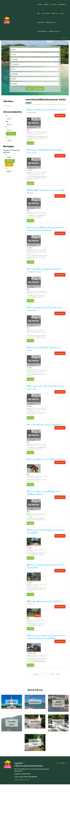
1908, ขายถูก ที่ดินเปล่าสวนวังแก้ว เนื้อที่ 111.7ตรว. (45, 601)
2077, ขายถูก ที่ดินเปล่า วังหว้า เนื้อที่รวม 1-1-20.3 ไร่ (46, 459)
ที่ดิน (28, 130)
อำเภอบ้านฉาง (35, 702)
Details (30, 143)
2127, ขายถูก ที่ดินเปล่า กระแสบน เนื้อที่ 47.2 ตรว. (45, 424)
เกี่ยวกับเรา (8, 106)
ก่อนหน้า (36, 674)
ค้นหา (30, 88)
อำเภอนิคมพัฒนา (12, 723)
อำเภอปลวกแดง (58, 703)
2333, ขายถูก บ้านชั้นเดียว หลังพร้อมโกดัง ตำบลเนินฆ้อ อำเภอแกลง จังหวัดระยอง (45, 228)
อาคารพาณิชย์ (31, 653)
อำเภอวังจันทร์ (35, 742)
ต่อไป (52, 674)
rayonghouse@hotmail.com (21, 780)
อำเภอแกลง (35, 721)
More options (39, 88)
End (58, 674)
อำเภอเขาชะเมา (58, 723)
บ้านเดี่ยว (29, 170)
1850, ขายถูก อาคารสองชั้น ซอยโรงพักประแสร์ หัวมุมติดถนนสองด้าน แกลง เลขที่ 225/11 (46, 637)
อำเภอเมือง (12, 702)
